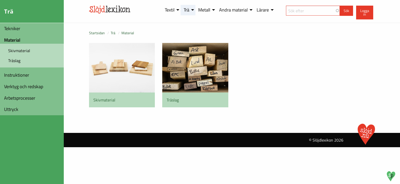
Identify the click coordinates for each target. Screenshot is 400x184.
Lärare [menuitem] (263, 9)
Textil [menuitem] (169, 9)
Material (12, 40)
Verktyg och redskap (23, 86)
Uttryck (11, 109)
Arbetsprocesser (19, 98)
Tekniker (12, 28)
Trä (113, 33)
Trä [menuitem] (186, 9)
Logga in (364, 12)
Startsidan (97, 33)
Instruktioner (16, 75)
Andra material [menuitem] (233, 9)
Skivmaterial (19, 51)
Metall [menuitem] (204, 9)
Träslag (14, 60)
